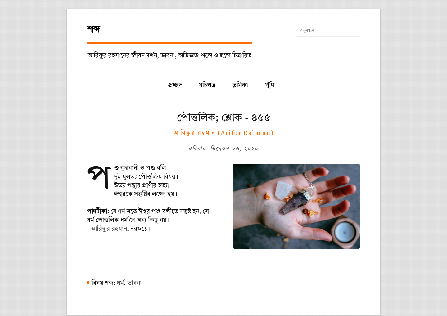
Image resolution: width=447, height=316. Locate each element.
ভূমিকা (240, 85)
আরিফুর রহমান (109, 229)
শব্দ (93, 29)
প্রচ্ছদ (175, 85)
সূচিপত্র (207, 85)
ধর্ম (121, 212)
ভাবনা (134, 283)
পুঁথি (269, 85)
